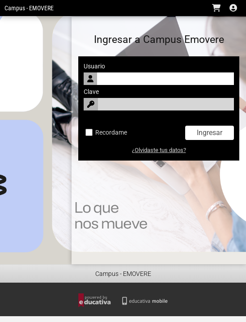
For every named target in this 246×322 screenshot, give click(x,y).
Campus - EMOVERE (29, 8)
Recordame (106, 132)
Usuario (94, 66)
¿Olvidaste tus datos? (159, 150)
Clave (91, 92)
